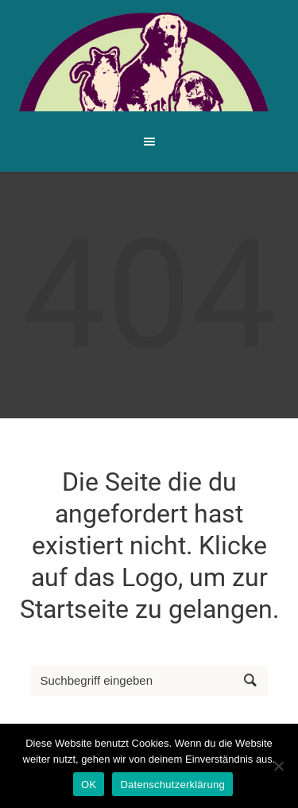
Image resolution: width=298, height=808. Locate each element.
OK (88, 785)
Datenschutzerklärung (172, 785)
